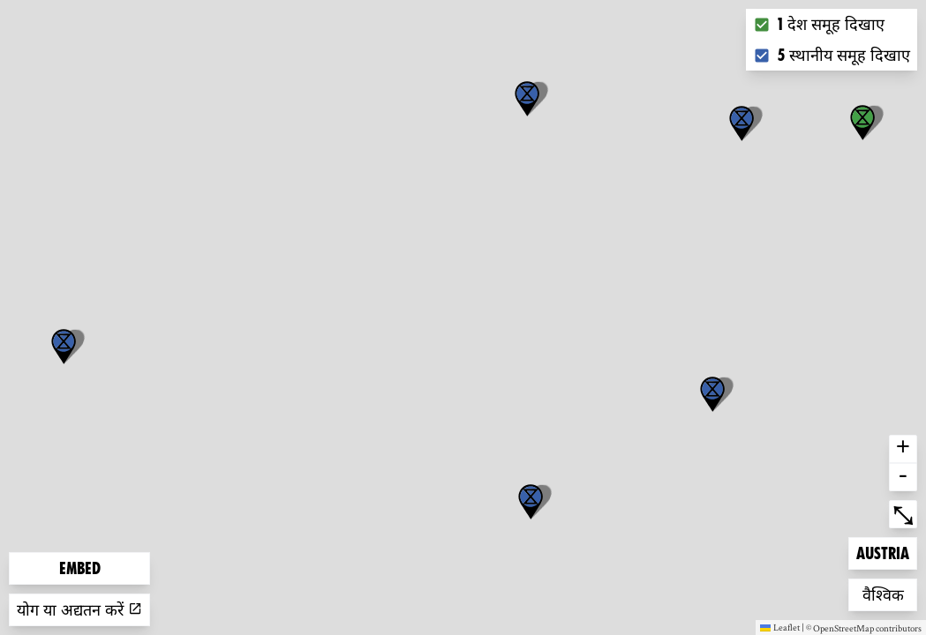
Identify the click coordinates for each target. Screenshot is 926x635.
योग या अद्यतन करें (79, 610)
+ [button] (903, 449)
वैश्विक (890, 593)
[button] (63, 346)
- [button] (903, 477)
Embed (80, 568)
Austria (884, 552)
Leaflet (780, 627)
